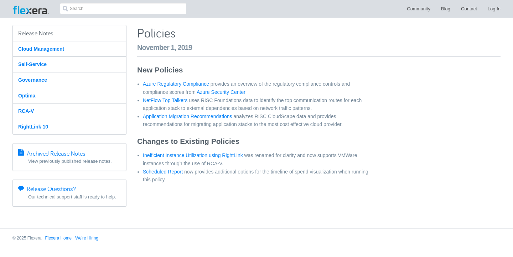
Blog (445, 8)
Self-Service (32, 64)
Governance (32, 80)
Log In (494, 8)
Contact (469, 8)
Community (418, 8)
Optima (26, 96)
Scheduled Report (163, 172)
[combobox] (123, 8)
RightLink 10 (33, 127)
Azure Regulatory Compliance (176, 84)
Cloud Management (41, 49)
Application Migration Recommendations (187, 116)
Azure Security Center (221, 92)
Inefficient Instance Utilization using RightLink (193, 155)
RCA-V (26, 111)
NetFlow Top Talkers (165, 100)
